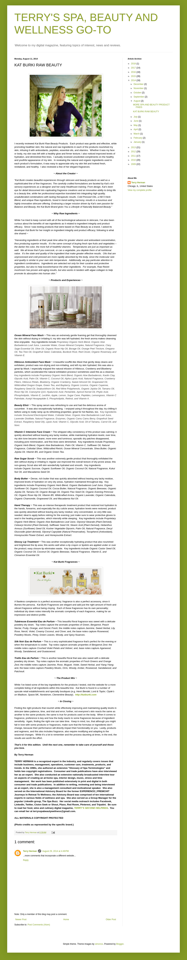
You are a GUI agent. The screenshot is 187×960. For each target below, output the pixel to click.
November (139, 88)
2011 (133, 156)
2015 (133, 76)
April (136, 129)
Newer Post (20, 919)
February (138, 138)
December (139, 84)
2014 (133, 80)
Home (66, 919)
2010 (133, 160)
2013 (133, 147)
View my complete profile (140, 190)
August (137, 101)
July (136, 117)
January (138, 142)
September (139, 97)
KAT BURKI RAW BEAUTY (146, 111)
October (138, 92)
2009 (133, 164)
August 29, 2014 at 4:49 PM (55, 851)
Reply (26, 860)
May (136, 125)
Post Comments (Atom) (39, 924)
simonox (99, 944)
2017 (133, 67)
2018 (133, 63)
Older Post (111, 919)
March (137, 133)
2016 (133, 72)
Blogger (120, 944)
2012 (133, 151)
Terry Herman (30, 851)
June (136, 121)
